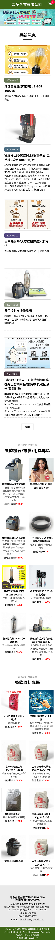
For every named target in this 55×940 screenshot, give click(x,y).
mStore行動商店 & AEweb (27, 934)
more (27, 426)
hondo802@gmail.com (32, 919)
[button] (25, 24)
